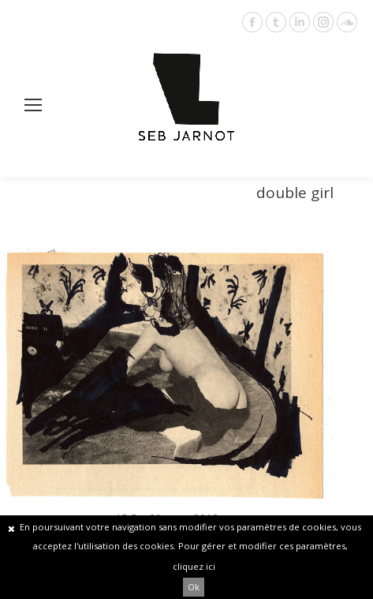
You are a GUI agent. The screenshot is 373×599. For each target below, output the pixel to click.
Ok (194, 587)
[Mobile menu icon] (33, 104)
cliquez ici (194, 566)
